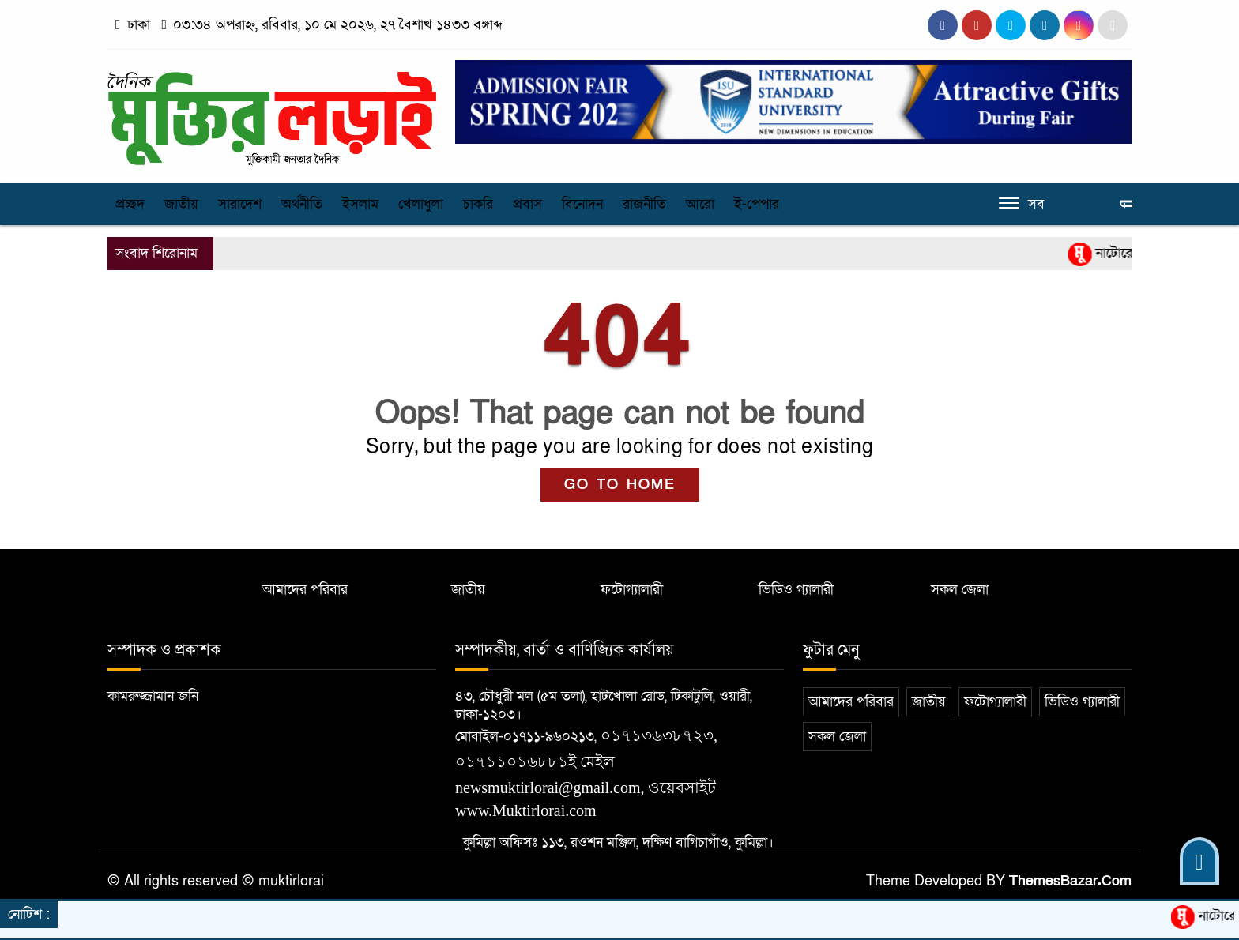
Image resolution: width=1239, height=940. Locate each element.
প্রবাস (527, 204)
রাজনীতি (644, 204)
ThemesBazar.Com (1070, 881)
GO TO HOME (620, 485)
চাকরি (478, 204)
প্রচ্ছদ (130, 204)
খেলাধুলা (420, 204)
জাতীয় (181, 204)
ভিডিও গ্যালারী (796, 590)
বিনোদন (582, 204)
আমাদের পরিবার (305, 590)
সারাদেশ (240, 204)
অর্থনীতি (301, 204)
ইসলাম (360, 204)
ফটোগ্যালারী (632, 590)
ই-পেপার (756, 204)
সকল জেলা (960, 590)
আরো (700, 204)
